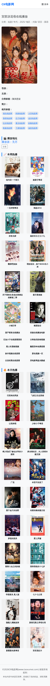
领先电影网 (7, 113)
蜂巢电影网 (7, 128)
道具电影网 (32, 118)
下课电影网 (20, 128)
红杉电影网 (7, 123)
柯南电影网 (20, 113)
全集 (4, 146)
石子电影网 (20, 118)
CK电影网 (8, 4)
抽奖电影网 (32, 128)
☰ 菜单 (45, 4)
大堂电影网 (32, 113)
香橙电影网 (7, 118)
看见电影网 (20, 123)
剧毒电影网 (32, 123)
